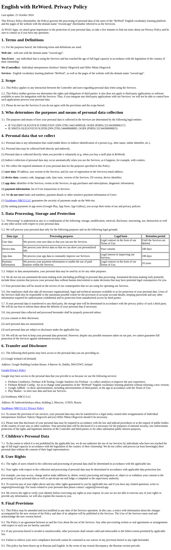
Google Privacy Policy (13, 370)
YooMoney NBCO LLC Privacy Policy (22, 408)
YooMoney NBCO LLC (18, 200)
